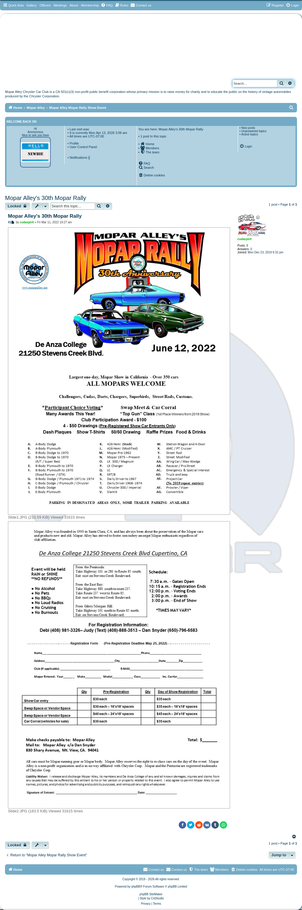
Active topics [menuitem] (249, 134)
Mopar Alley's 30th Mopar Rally (45, 198)
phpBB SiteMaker (151, 894)
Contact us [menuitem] (176, 869)
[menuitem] (107, 5)
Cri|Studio (157, 898)
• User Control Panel (82, 147)
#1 (9, 222)
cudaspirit (244, 239)
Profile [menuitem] (74, 143)
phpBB (135, 886)
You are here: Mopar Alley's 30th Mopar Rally (170, 129)
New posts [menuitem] (248, 127)
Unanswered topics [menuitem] (253, 131)
